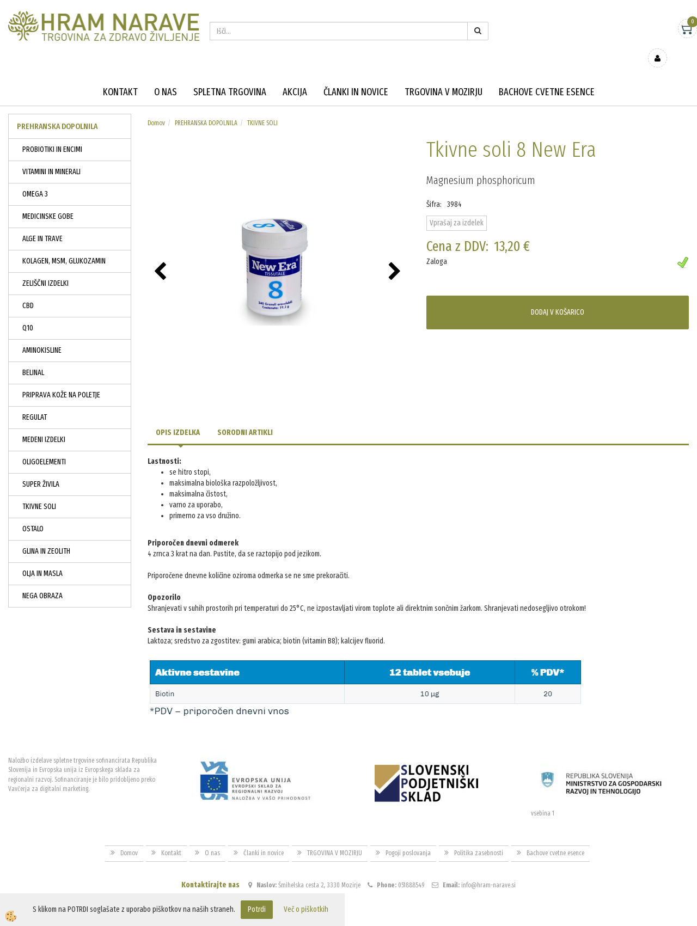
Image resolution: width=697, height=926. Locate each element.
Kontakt (120, 76)
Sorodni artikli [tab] (245, 416)
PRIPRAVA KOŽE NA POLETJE (61, 379)
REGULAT (34, 401)
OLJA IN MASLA (42, 557)
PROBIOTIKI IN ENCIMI (52, 133)
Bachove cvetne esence (547, 76)
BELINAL (33, 356)
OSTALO (33, 513)
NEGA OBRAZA (42, 580)
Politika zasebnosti (478, 837)
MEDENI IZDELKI (43, 423)
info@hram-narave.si (488, 869)
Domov (156, 107)
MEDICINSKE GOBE (48, 200)
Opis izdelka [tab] (178, 416)
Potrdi (257, 909)
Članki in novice (355, 76)
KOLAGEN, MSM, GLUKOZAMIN (64, 245)
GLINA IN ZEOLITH (46, 535)
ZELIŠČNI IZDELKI (45, 267)
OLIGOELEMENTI (44, 446)
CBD (28, 290)
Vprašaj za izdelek (457, 207)
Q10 (27, 312)
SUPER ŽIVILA (40, 468)
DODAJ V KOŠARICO (557, 296)
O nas (165, 76)
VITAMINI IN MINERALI (51, 156)
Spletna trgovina (229, 76)
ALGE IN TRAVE (42, 223)
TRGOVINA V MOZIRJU (443, 76)
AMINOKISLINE (42, 334)
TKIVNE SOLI (39, 490)
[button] (396, 256)
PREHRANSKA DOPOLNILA (206, 107)
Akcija (295, 76)
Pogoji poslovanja (408, 837)
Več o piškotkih (306, 909)
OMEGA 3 (35, 178)
